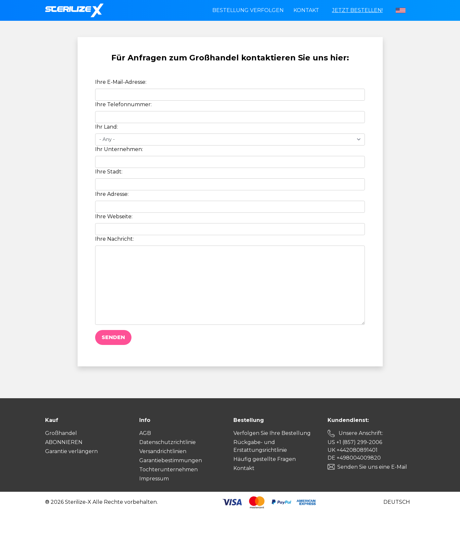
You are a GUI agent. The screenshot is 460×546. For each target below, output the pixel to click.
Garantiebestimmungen (170, 460)
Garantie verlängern (71, 451)
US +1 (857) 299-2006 (355, 442)
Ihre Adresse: (112, 194)
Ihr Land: (106, 127)
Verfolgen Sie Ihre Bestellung (272, 433)
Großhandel (61, 433)
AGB (145, 433)
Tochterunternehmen (168, 469)
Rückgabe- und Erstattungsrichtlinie (260, 446)
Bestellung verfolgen (248, 10)
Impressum (154, 479)
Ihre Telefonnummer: (123, 104)
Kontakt (306, 10)
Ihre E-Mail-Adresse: (120, 82)
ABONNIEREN (63, 442)
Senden (113, 337)
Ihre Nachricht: (114, 239)
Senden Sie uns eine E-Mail (372, 467)
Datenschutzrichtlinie (167, 442)
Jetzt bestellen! (357, 10)
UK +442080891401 (353, 450)
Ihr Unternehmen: (119, 149)
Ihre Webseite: (113, 216)
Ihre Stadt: (108, 172)
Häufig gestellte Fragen (264, 459)
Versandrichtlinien (162, 451)
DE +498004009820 (354, 458)
